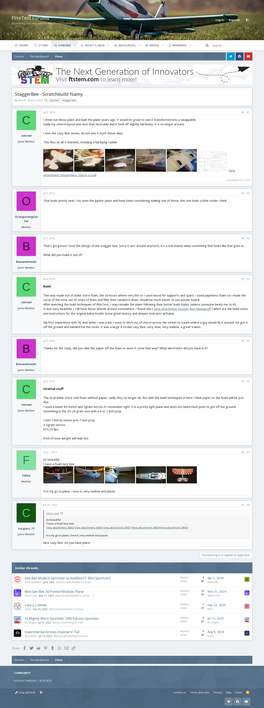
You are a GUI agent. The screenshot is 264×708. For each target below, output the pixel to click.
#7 (248, 452)
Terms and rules (200, 692)
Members (179, 45)
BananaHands (26, 262)
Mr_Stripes (30, 622)
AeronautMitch (33, 582)
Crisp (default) (25, 692)
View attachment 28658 (146, 527)
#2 (248, 193)
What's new (95, 45)
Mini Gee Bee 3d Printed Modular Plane (54, 591)
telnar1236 (31, 595)
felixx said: (52, 513)
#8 (248, 505)
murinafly (212, 582)
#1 (248, 112)
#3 (248, 238)
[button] (75, 45)
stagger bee (69, 100)
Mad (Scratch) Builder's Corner (73, 582)
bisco (210, 636)
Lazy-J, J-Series (36, 605)
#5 (248, 340)
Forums (64, 45)
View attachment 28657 (117, 527)
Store (43, 45)
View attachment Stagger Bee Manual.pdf (182, 309)
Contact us (179, 692)
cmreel (22, 100)
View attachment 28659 (174, 527)
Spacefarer (31, 636)
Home (23, 45)
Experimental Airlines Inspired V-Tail (52, 632)
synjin (28, 609)
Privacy (217, 692)
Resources (127, 45)
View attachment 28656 (89, 527)
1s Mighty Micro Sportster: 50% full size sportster (62, 618)
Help (229, 692)
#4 (248, 279)
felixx (26, 475)
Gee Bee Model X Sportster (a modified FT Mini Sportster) (68, 578)
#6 (248, 381)
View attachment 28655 (60, 527)
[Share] (242, 112)
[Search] (232, 45)
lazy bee (54, 100)
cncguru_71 (26, 528)
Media (154, 45)
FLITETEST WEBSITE (25, 681)
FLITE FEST (46, 681)
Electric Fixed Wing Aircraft (68, 622)
